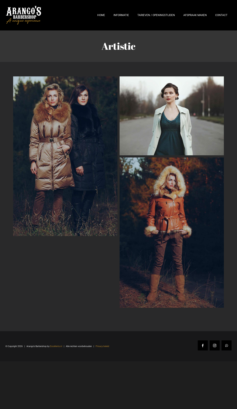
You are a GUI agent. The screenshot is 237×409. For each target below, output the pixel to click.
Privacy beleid (102, 346)
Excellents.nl (56, 346)
